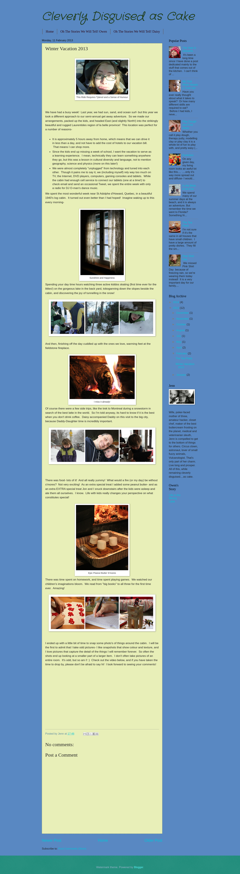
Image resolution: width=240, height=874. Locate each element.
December (182, 312)
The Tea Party (187, 224)
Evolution (188, 155)
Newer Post (51, 840)
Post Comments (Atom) (72, 848)
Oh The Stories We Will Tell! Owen (83, 31)
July (179, 336)
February (182, 353)
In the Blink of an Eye (189, 187)
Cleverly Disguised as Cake (118, 16)
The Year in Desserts (189, 49)
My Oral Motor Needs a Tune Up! (190, 85)
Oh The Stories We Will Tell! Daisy (137, 31)
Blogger (138, 867)
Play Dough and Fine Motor (190, 125)
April (179, 347)
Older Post (153, 840)
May (179, 341)
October (181, 324)
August (180, 330)
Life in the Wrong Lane (175, 498)
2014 (176, 302)
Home (50, 31)
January (181, 374)
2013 (176, 307)
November (182, 318)
